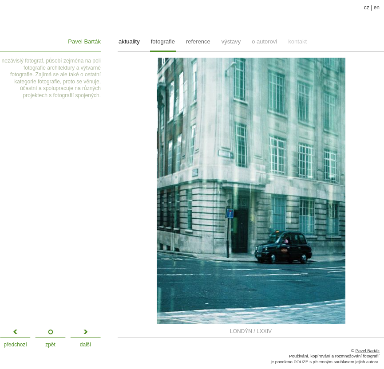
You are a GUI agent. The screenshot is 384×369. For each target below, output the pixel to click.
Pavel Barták (84, 41)
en (377, 7)
